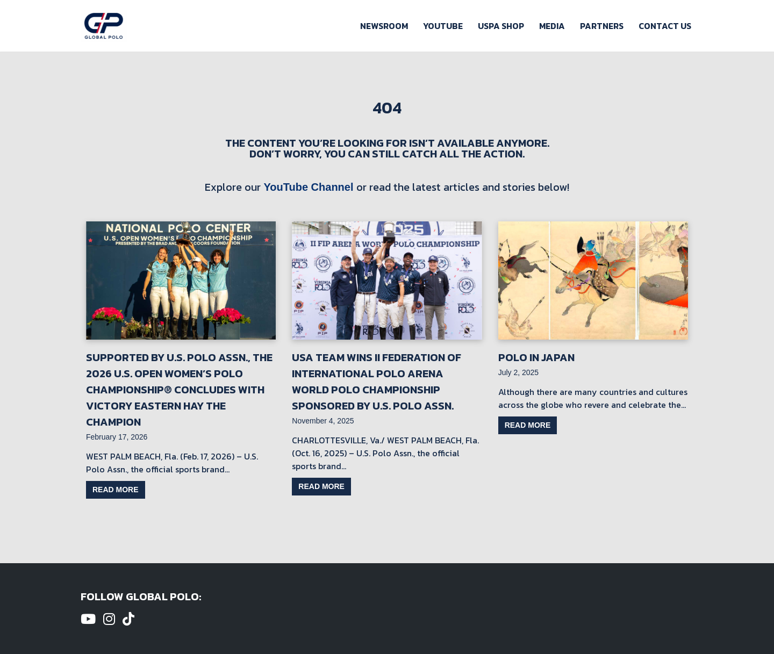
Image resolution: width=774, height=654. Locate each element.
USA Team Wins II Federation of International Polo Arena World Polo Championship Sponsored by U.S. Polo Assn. (376, 381)
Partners (602, 25)
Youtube (443, 25)
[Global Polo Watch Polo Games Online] (104, 26)
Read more (115, 489)
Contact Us (665, 25)
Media (552, 25)
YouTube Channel (308, 187)
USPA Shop (501, 25)
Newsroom (384, 25)
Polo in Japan (536, 357)
